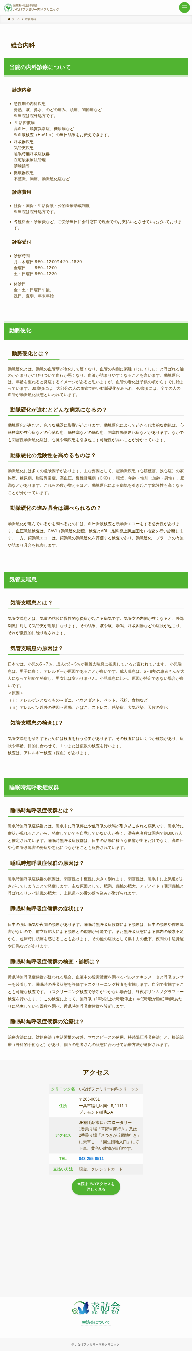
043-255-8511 (91, 1158)
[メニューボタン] (184, 7)
